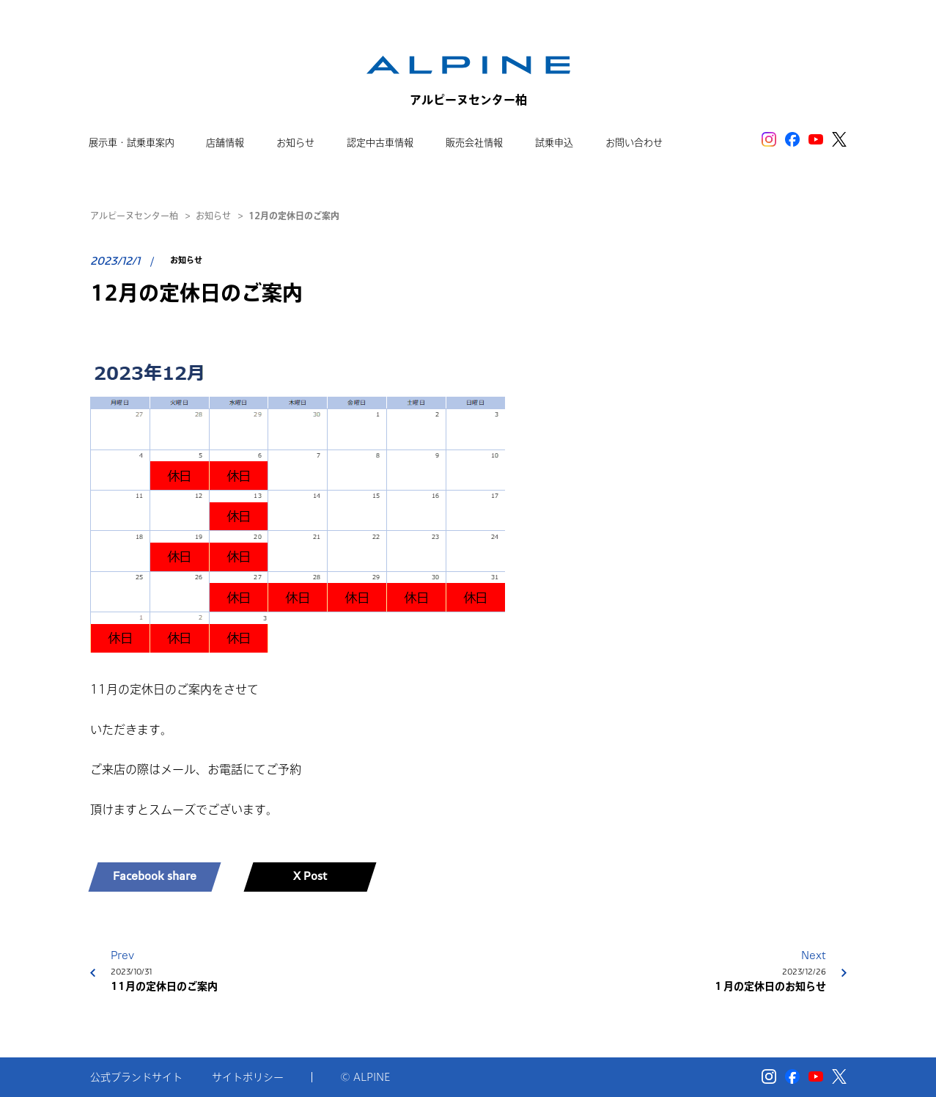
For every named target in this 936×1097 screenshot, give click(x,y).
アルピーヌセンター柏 (134, 215)
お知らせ (213, 215)
